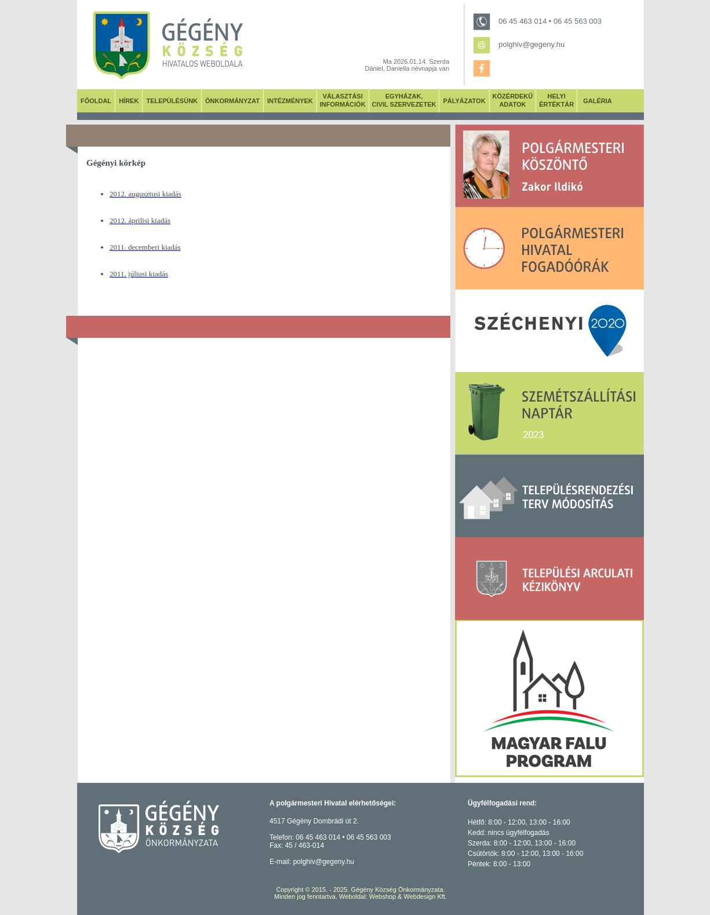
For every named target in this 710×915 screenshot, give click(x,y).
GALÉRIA (597, 100)
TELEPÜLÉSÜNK (172, 100)
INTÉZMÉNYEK (290, 100)
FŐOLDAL (96, 100)
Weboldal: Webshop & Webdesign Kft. (393, 896)
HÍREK (129, 100)
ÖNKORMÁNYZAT (232, 100)
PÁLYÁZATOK (464, 100)
